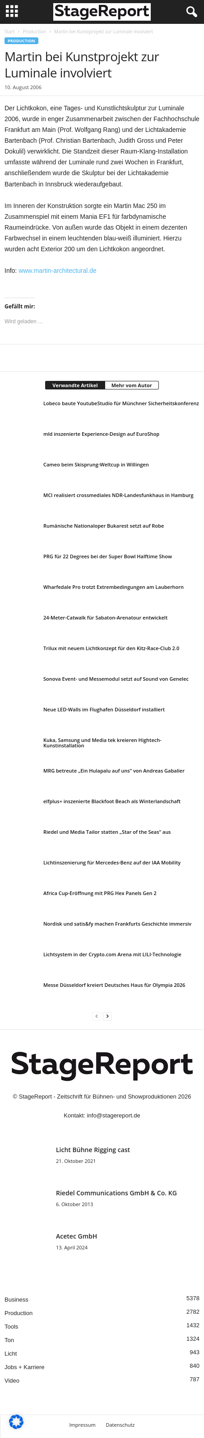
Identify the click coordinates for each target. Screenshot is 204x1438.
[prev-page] (96, 1016)
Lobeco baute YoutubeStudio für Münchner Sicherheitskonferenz (121, 403)
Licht (11, 1353)
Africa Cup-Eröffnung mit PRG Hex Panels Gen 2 (100, 893)
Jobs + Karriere (25, 1367)
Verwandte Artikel (74, 385)
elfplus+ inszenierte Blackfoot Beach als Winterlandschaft (112, 801)
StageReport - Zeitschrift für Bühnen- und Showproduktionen (97, 1096)
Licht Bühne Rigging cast (93, 1149)
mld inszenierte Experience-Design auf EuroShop (101, 433)
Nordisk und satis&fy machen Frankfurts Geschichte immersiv (117, 923)
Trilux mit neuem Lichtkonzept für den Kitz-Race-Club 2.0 (111, 648)
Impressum (83, 1424)
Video (12, 1380)
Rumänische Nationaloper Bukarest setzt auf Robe (103, 525)
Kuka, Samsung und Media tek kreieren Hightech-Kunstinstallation (102, 743)
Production (34, 31)
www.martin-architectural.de (58, 270)
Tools (11, 1326)
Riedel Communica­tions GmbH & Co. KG (116, 1193)
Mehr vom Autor (131, 385)
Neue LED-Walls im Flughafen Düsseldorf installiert (104, 709)
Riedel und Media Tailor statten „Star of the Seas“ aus (107, 831)
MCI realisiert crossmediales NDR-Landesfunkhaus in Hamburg (118, 495)
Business (16, 1299)
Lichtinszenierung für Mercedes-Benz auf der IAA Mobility (112, 862)
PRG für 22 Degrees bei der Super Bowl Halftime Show (107, 556)
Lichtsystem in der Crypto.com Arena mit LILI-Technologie (112, 954)
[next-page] (107, 1016)
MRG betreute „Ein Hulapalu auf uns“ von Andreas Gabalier (114, 770)
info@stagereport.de (113, 1115)
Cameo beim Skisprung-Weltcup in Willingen (96, 464)
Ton (9, 1340)
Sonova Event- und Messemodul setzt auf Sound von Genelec (116, 678)
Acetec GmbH (76, 1236)
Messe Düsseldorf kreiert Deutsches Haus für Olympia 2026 (114, 984)
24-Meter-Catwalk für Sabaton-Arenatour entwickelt (105, 617)
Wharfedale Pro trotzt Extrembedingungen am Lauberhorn (113, 586)
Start (9, 31)
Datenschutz (120, 1424)
